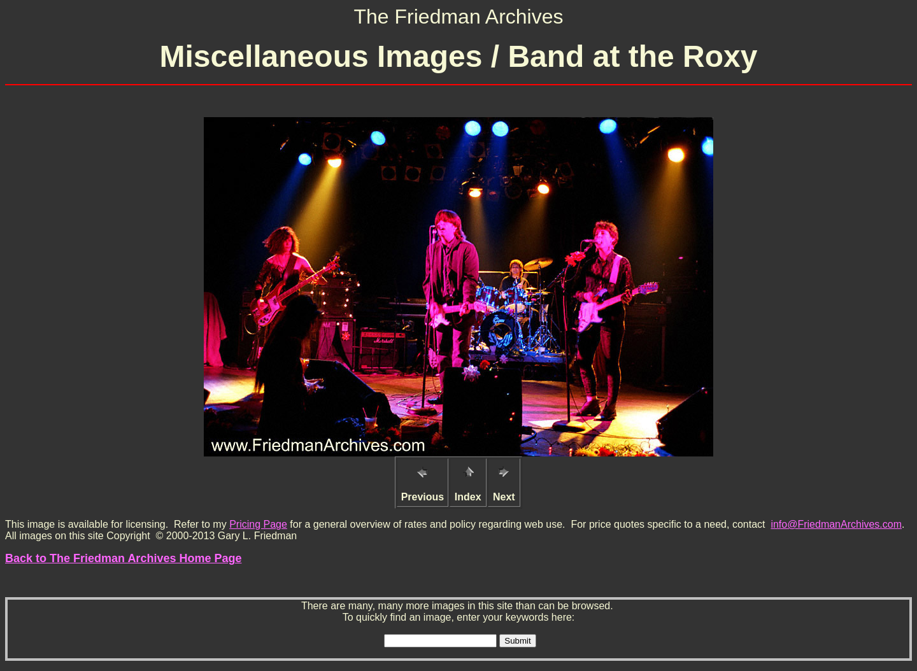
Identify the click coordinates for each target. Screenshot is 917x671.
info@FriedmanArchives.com (836, 524)
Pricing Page (258, 524)
